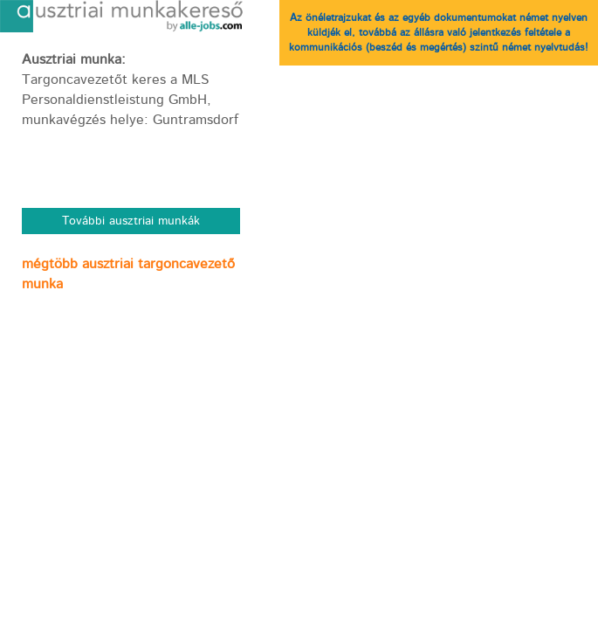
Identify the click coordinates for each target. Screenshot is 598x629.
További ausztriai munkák (131, 221)
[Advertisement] (131, 421)
